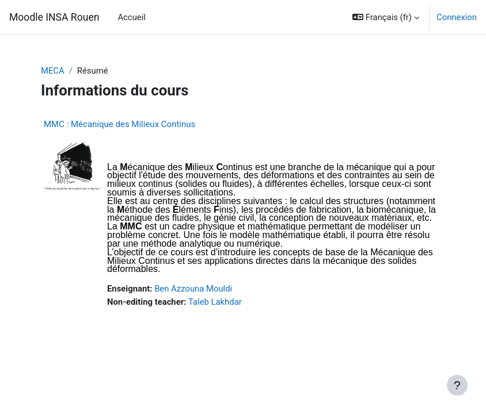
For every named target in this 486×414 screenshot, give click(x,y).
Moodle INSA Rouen (54, 17)
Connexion (456, 17)
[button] (386, 17)
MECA (52, 71)
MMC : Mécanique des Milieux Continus (119, 124)
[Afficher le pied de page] (457, 385)
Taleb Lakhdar (215, 302)
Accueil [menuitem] (131, 17)
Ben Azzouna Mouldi (193, 288)
